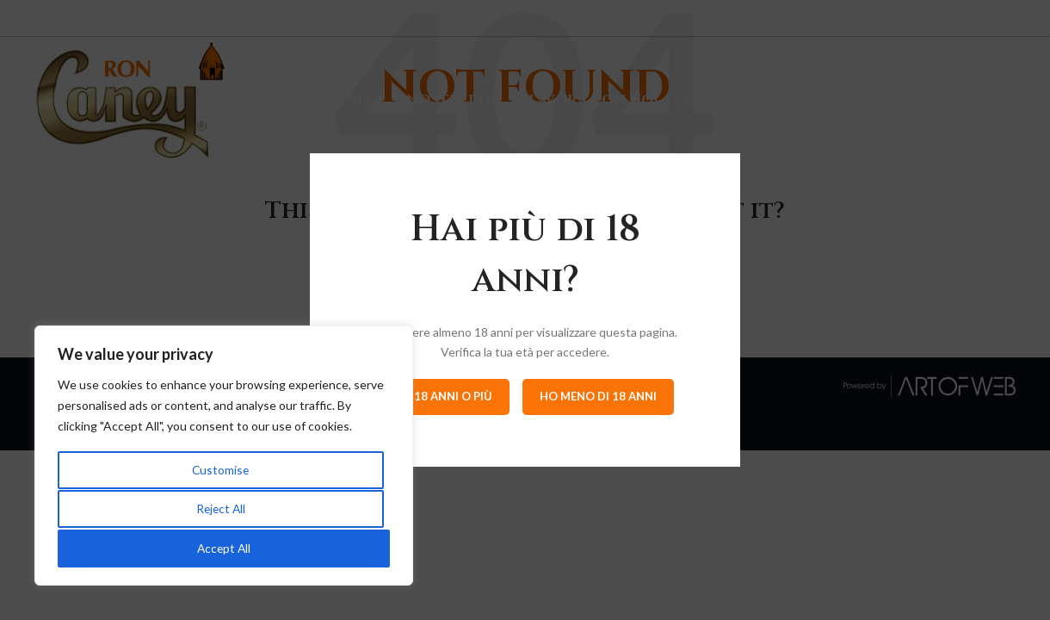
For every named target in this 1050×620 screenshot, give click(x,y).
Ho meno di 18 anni (598, 396)
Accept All (224, 548)
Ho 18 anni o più (442, 396)
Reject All (220, 510)
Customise (220, 472)
